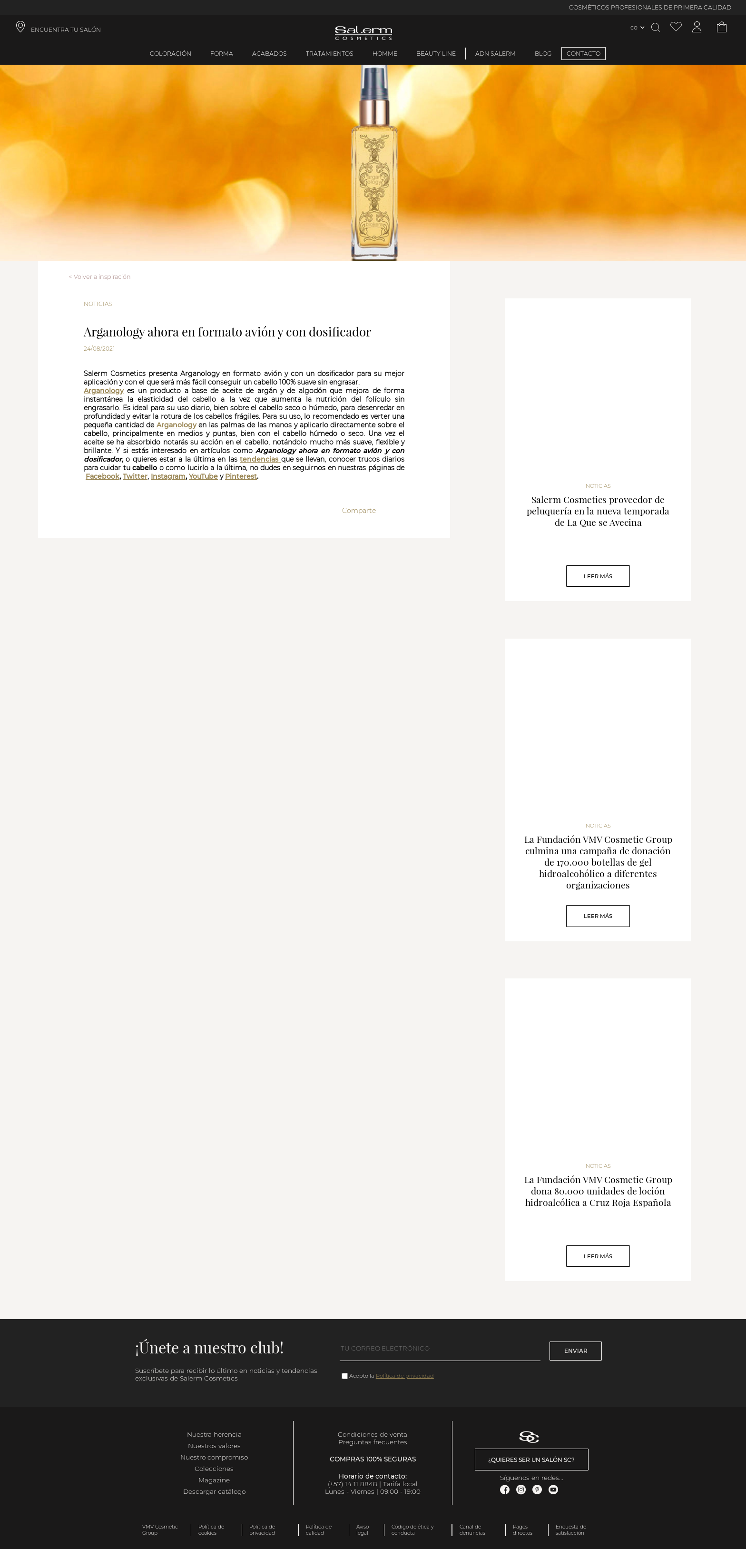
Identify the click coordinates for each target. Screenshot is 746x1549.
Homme (385, 53)
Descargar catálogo (214, 1491)
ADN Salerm (495, 53)
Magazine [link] (214, 1480)
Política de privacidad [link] (262, 1530)
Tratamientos (329, 53)
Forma (221, 53)
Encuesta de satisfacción (571, 1530)
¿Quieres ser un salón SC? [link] (531, 1459)
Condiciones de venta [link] (372, 1434)
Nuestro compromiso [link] (214, 1457)
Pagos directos (522, 1530)
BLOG (543, 53)
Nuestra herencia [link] (214, 1434)
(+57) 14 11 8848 (352, 1484)
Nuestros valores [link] (214, 1446)
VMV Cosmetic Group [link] (160, 1530)
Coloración (170, 53)
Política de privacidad (405, 1375)
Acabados (269, 53)
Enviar (576, 1350)
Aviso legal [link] (362, 1530)
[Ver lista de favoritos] (676, 27)
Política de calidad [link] (319, 1530)
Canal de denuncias (472, 1530)
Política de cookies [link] (211, 1530)
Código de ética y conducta (412, 1530)
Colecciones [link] (214, 1468)
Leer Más (598, 576)
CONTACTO (583, 53)
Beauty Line (436, 53)
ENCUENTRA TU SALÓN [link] (66, 29)
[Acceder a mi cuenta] (697, 27)
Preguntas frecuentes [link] (372, 1442)
